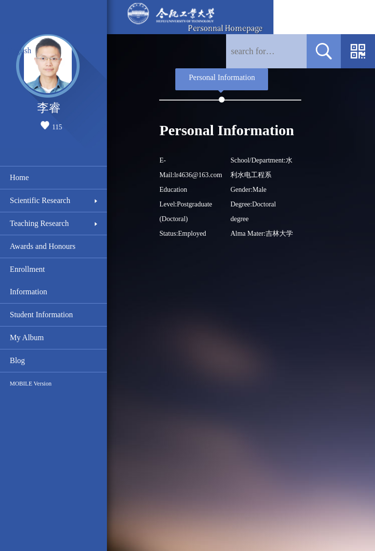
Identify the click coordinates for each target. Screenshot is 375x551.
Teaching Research (39, 223)
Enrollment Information (28, 280)
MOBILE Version (30, 383)
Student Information (41, 314)
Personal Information (222, 77)
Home (19, 177)
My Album (27, 337)
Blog (17, 360)
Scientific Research (40, 200)
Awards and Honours (43, 246)
